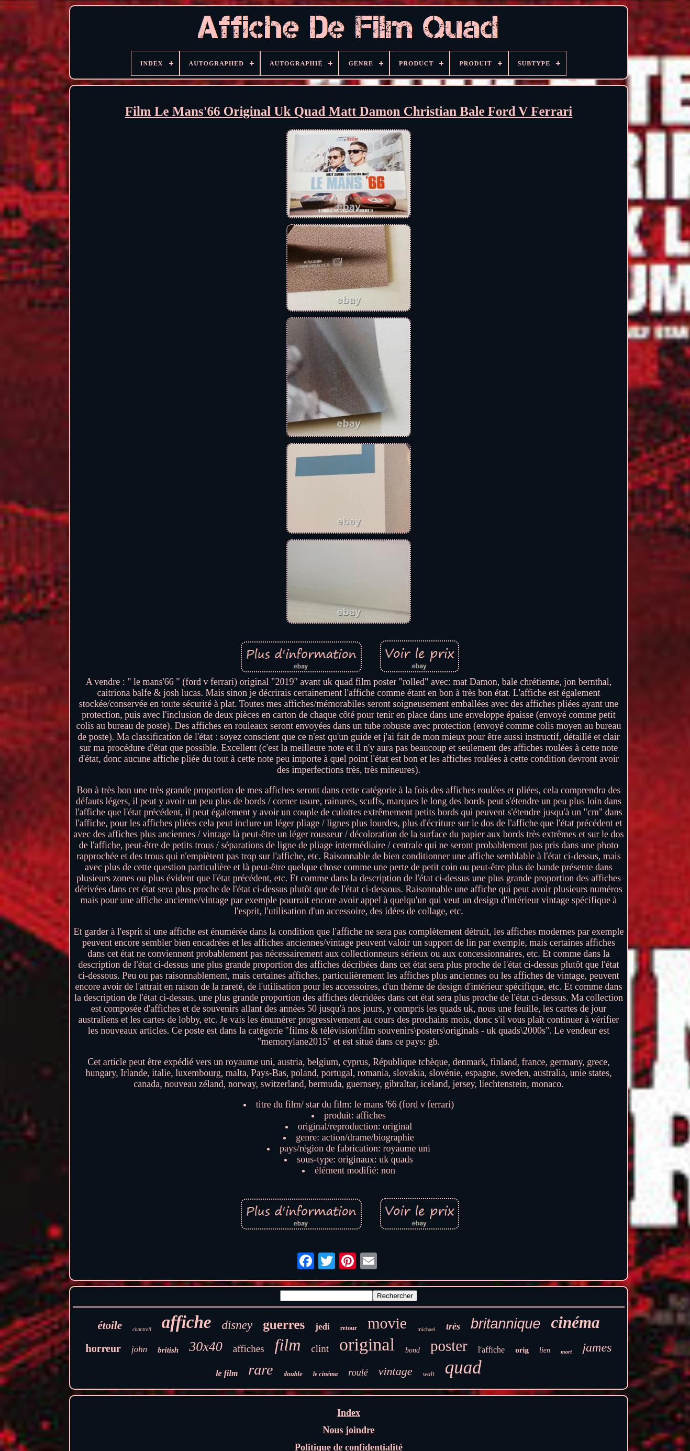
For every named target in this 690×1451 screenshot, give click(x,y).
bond (412, 1350)
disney (236, 1325)
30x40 (205, 1346)
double (293, 1374)
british (168, 1350)
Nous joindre (348, 1430)
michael (426, 1329)
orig (522, 1350)
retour (348, 1328)
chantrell (141, 1329)
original (367, 1344)
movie (387, 1323)
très (453, 1326)
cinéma (575, 1322)
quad (463, 1367)
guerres (284, 1324)
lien (544, 1350)
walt (428, 1374)
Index (348, 1413)
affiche (187, 1322)
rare (260, 1369)
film (288, 1344)
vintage (396, 1371)
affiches (248, 1348)
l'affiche (491, 1349)
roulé (358, 1372)
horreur (103, 1348)
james (596, 1347)
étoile (109, 1325)
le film (227, 1373)
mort (566, 1351)
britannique (506, 1324)
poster (449, 1345)
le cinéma (325, 1374)
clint (320, 1348)
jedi (322, 1327)
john (139, 1349)
